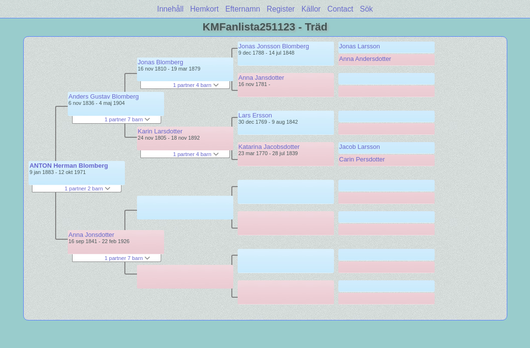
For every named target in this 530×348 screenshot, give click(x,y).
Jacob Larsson (359, 146)
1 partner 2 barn (87, 188)
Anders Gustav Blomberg (104, 96)
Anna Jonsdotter (92, 234)
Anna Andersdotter (365, 58)
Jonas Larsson (359, 46)
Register (281, 9)
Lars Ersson (255, 115)
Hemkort (204, 9)
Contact (340, 9)
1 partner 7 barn (127, 119)
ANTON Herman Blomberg (69, 165)
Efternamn (242, 9)
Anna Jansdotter (262, 77)
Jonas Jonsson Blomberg (274, 46)
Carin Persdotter (362, 159)
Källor (311, 9)
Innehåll (170, 9)
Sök (366, 9)
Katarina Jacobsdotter (269, 146)
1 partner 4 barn (195, 85)
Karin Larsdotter (160, 131)
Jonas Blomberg (160, 62)
